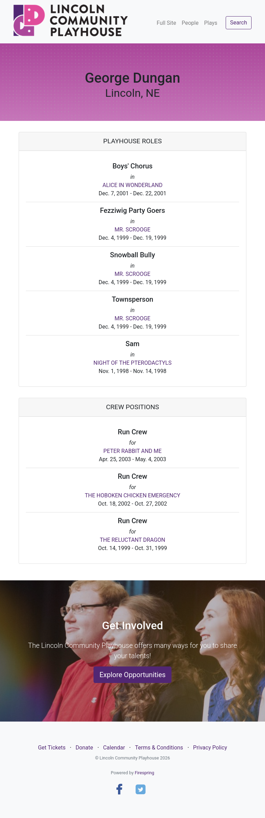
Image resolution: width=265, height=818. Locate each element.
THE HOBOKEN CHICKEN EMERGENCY (132, 495)
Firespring (144, 772)
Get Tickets (52, 747)
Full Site (166, 23)
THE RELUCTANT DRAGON (132, 540)
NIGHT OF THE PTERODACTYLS (132, 363)
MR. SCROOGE (132, 229)
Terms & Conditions (159, 747)
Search (238, 22)
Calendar (114, 747)
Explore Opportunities (132, 675)
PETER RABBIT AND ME (133, 451)
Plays (210, 23)
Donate (84, 747)
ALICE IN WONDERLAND (132, 185)
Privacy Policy (210, 747)
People (189, 23)
